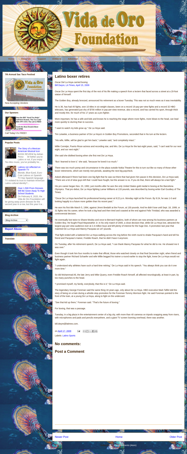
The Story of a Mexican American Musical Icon (29, 149)
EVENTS (57, 59)
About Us (26, 59)
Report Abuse (13, 228)
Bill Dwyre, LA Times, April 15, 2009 (72, 85)
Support (41, 59)
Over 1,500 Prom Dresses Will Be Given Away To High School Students (31, 191)
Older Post (176, 436)
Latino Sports (68, 335)
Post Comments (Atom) (125, 445)
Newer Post (61, 436)
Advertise (73, 59)
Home (11, 59)
